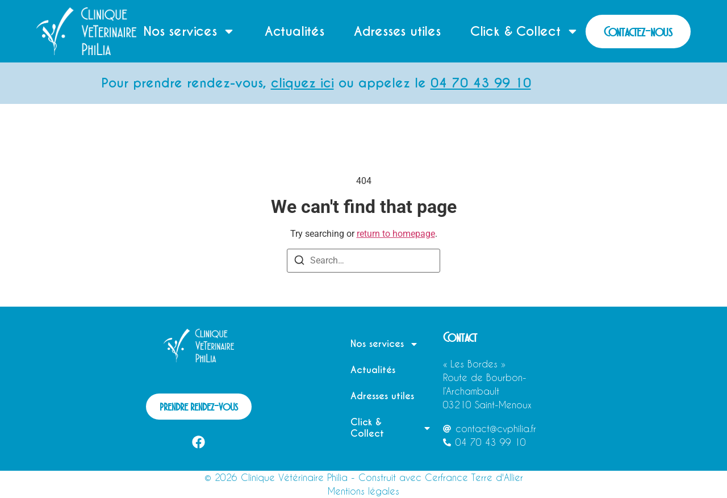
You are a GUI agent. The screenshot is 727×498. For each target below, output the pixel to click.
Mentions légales (363, 491)
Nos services (189, 31)
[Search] (299, 262)
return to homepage (396, 233)
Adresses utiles (397, 31)
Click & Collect (524, 31)
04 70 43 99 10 (489, 83)
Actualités (294, 31)
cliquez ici (310, 83)
